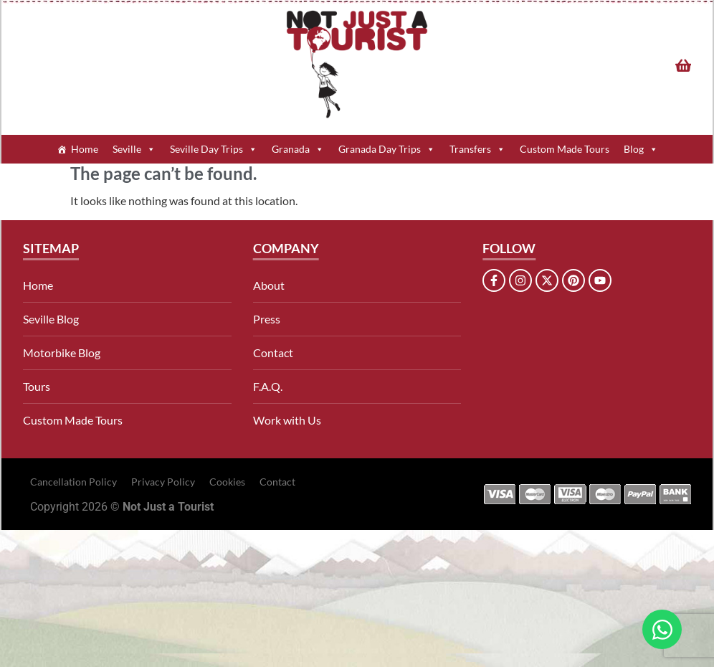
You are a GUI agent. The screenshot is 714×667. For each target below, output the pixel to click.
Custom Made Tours (564, 149)
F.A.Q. (267, 386)
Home (84, 149)
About (269, 285)
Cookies (227, 482)
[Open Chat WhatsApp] (662, 629)
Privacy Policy (163, 482)
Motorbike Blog (61, 352)
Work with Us (287, 420)
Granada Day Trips (386, 149)
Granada (298, 149)
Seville (134, 149)
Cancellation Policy (73, 482)
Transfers (477, 149)
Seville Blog (51, 319)
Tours (36, 386)
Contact (273, 352)
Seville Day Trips (213, 149)
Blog (641, 149)
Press (266, 319)
